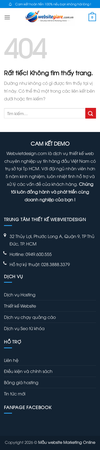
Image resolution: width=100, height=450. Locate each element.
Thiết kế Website (20, 306)
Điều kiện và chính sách (28, 371)
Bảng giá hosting (21, 382)
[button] (7, 17)
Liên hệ (11, 360)
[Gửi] (90, 113)
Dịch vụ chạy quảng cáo (30, 317)
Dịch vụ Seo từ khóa (24, 328)
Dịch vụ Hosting (19, 294)
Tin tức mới (14, 393)
